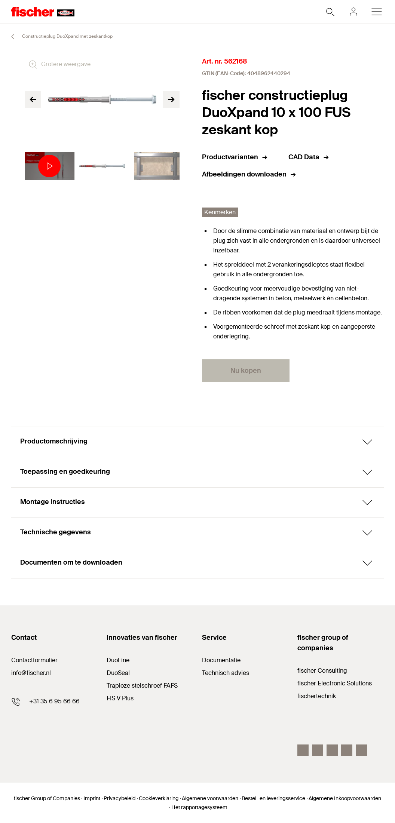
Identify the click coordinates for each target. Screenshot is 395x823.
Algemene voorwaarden (210, 798)
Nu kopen (245, 370)
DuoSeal (118, 673)
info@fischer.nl (31, 673)
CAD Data (309, 157)
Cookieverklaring (158, 798)
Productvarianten (235, 157)
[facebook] (303, 750)
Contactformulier (34, 660)
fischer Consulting (322, 671)
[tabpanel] (47, 166)
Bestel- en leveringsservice (273, 798)
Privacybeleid (119, 798)
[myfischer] (353, 11)
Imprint (91, 798)
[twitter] (346, 750)
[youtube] (317, 750)
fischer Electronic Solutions (334, 683)
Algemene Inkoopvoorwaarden (345, 798)
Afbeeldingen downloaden (249, 174)
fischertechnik (316, 696)
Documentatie (221, 660)
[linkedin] (332, 750)
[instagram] (361, 750)
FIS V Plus (120, 698)
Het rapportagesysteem (199, 807)
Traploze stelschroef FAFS (142, 686)
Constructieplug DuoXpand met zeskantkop (58, 36)
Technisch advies (225, 673)
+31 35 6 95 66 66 (54, 701)
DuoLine (118, 660)
